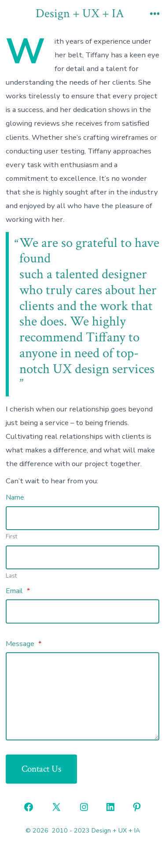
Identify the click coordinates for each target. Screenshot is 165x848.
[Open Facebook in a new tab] (28, 807)
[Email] (83, 611)
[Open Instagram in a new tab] (84, 807)
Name (15, 497)
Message (23, 644)
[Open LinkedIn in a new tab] (110, 807)
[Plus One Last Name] (83, 557)
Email (18, 591)
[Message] (83, 696)
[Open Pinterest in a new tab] (137, 807)
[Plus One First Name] (83, 518)
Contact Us (41, 769)
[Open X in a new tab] (56, 807)
